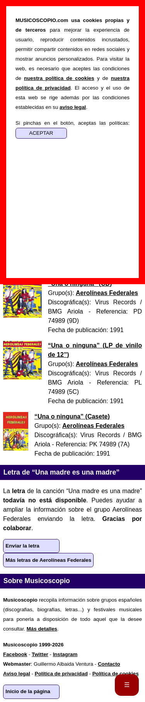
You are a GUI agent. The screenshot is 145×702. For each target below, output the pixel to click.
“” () (72, 416)
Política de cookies (115, 674)
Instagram (65, 654)
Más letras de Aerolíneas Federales (48, 560)
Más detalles (42, 629)
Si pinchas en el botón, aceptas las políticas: (72, 123)
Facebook (15, 654)
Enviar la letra (22, 546)
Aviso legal (16, 674)
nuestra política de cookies (59, 78)
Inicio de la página (27, 691)
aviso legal (73, 107)
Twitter (40, 654)
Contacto (109, 664)
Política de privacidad (61, 674)
